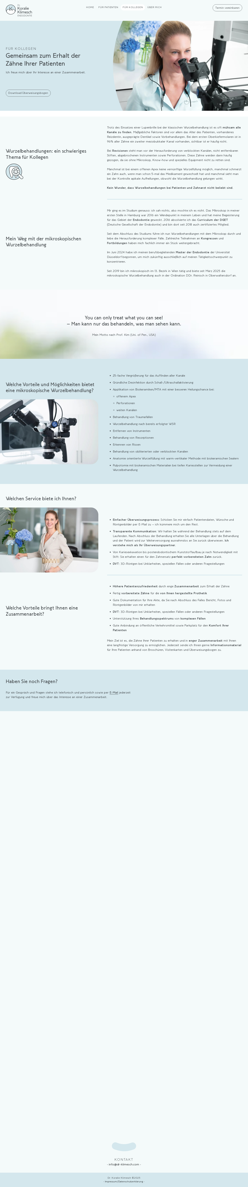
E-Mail (114, 692)
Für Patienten (108, 7)
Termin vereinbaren (227, 7)
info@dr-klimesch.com (124, 1164)
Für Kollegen (133, 7)
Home (90, 7)
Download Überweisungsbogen (28, 92)
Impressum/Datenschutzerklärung (124, 1181)
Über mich (154, 7)
